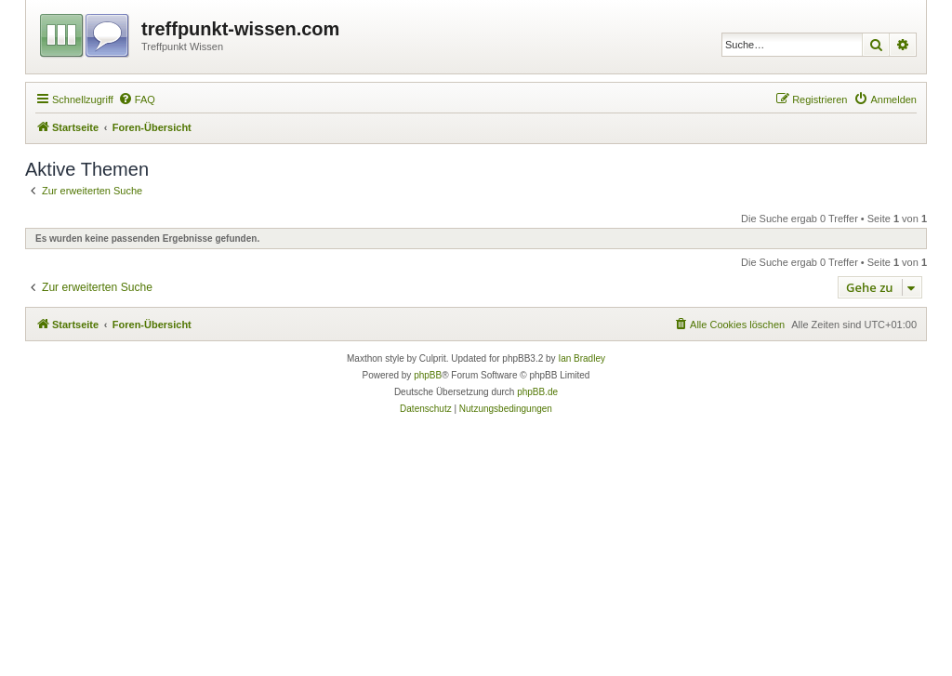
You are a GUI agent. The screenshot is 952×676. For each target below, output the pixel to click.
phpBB (428, 375)
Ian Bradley (581, 358)
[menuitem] (136, 99)
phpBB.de (537, 392)
